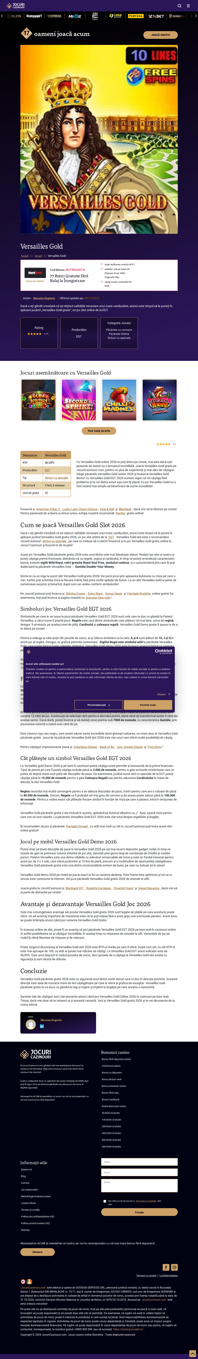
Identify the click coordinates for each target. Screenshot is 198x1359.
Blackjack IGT (75, 888)
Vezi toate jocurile (99, 430)
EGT (79, 336)
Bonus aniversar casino (114, 1086)
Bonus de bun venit (112, 1079)
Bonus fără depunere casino (116, 1059)
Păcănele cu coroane (119, 330)
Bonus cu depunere (112, 1072)
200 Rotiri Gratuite (111, 1126)
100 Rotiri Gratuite (111, 1119)
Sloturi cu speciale (119, 338)
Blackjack (125, 509)
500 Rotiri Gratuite (111, 1146)
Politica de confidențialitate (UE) (37, 1216)
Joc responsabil (29, 1189)
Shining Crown (75, 593)
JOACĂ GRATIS (160, 34)
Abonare (37, 1252)
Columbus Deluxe (85, 747)
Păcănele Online (119, 334)
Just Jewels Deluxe (130, 747)
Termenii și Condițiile (146, 1201)
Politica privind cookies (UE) (35, 1223)
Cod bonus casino (111, 1066)
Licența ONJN (28, 1203)
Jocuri (38, 255)
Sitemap (25, 1230)
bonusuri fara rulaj (98, 597)
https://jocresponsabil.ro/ (128, 1329)
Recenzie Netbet (35, 281)
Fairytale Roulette (139, 593)
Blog (23, 1176)
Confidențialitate (168, 1275)
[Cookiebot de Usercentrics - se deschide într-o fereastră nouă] (157, 651)
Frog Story (154, 747)
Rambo (120, 513)
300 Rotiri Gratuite (111, 1133)
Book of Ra (107, 747)
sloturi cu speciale (54, 541)
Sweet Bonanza (148, 888)
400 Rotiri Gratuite (111, 1140)
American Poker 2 (48, 509)
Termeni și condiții (30, 1209)
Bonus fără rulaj (110, 1092)
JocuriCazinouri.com (33, 1287)
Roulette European (98, 888)
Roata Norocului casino (114, 1106)
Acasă (24, 255)
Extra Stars (95, 593)
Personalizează (98, 704)
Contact (25, 1183)
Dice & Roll (107, 509)
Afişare (161, 694)
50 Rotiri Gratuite (111, 1113)
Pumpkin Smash (77, 826)
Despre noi (26, 1169)
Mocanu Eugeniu (44, 298)
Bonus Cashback (110, 1099)
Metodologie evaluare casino (36, 1196)
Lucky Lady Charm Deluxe (80, 509)
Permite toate (148, 704)
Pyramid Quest (123, 888)
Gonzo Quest (113, 593)
